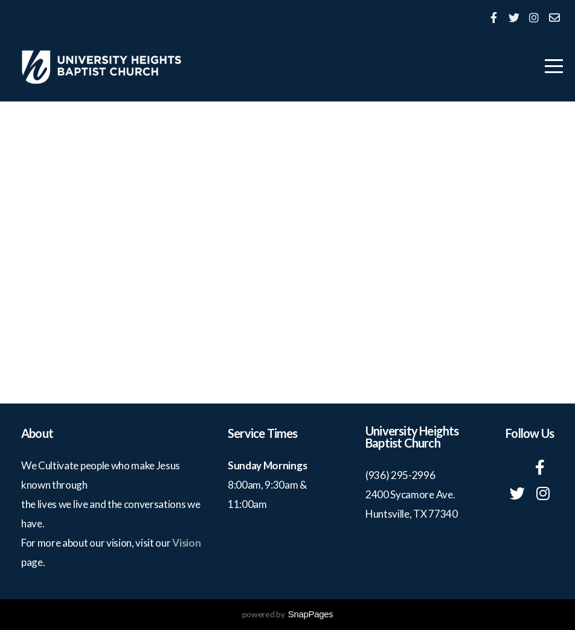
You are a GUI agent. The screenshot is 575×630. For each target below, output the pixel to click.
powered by (287, 614)
